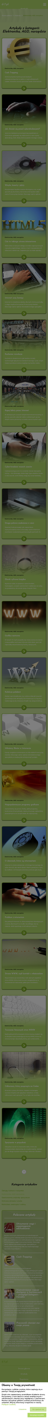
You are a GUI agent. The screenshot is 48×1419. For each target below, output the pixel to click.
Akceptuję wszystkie (37, 1415)
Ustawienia (22, 1409)
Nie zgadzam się (38, 1409)
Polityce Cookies (9, 1404)
